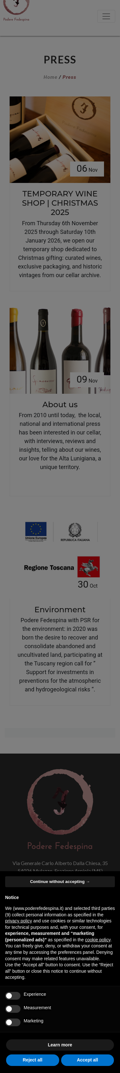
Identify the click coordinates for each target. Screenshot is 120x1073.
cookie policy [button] (97, 939)
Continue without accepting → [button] (60, 881)
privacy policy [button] (18, 920)
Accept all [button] (87, 1059)
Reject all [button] (32, 1059)
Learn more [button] (60, 1044)
